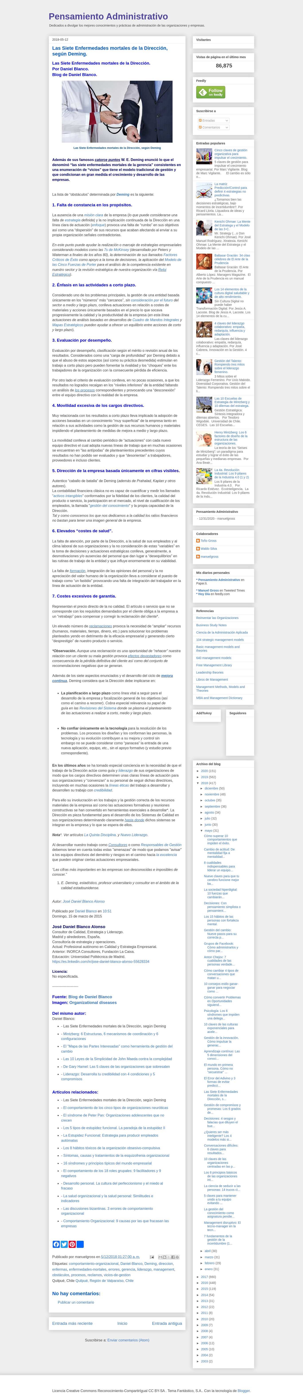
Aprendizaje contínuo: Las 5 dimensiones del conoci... (222, 1055)
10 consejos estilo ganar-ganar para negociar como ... (221, 987)
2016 (205, 1283)
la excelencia (166, 855)
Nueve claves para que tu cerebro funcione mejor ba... (221, 879)
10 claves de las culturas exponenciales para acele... (221, 1028)
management (163, 1269)
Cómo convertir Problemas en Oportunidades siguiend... (222, 1001)
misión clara (93, 215)
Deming (123, 194)
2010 (205, 1319)
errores (114, 1269)
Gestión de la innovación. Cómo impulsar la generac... (221, 1041)
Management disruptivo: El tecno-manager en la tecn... (222, 1226)
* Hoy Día (203, 594)
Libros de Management (212, 679)
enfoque (98, 225)
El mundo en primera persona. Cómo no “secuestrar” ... (218, 1068)
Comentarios (209, 127)
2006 (205, 1343)
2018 (205, 783)
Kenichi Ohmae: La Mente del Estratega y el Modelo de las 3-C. (233, 225)
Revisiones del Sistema (98, 708)
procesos (78, 1275)
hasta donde (134, 820)
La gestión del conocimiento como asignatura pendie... (219, 1212)
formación (77, 571)
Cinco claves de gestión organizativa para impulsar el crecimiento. (231, 153)
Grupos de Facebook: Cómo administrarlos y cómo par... (221, 947)
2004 (205, 1355)
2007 (205, 1337)
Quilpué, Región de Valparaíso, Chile (105, 1281)
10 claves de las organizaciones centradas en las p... (219, 1162)
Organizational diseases (93, 1002)
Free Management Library (214, 665)
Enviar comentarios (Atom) (128, 1340)
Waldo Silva (209, 548)
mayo (209, 830)
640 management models (213, 658)
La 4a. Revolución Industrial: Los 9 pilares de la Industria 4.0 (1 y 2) (232, 473)
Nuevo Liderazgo (133, 835)
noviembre (212, 794)
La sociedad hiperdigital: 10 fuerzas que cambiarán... (220, 893)
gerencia (128, 1269)
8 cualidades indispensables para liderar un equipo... (219, 866)
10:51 (107, 911)
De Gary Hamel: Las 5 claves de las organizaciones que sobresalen (116, 1067)
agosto (210, 812)
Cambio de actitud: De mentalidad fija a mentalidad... (219, 853)
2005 (205, 1349)
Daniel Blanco (86, 911)
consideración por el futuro (152, 300)
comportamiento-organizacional (93, 1264)
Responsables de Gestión (161, 845)
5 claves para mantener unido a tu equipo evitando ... (220, 1199)
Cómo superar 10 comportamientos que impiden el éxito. (220, 839)
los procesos (85, 390)
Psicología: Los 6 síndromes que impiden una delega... (222, 1014)
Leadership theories (209, 672)
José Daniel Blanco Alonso (84, 901)
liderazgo (125, 770)
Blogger (244, 1391)
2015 (205, 1289)
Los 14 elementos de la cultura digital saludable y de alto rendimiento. (232, 293)
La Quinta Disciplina (100, 835)
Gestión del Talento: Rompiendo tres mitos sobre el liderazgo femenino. (230, 366)
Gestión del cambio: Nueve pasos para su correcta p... (220, 933)
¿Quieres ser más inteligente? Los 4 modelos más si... (218, 1135)
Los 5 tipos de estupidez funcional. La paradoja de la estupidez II (114, 1128)
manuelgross (209, 556)
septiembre (213, 806)
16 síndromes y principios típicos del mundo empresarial (107, 1163)
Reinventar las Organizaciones (217, 618)
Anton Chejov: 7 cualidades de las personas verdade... (219, 960)
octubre (210, 800)
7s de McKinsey (116, 250)
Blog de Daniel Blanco (90, 996)
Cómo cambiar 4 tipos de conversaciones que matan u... (221, 974)
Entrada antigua (167, 1323)
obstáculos (60, 1275)
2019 (205, 777)
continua (59, 681)
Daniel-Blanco (131, 1264)
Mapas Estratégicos (68, 325)
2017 (205, 1277)
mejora (167, 676)
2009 (205, 1325)
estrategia (73, 220)
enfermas (59, 1269)
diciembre (212, 788)
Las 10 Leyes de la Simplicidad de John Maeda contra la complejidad (117, 1059)
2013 (205, 1301)
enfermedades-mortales (88, 1269)
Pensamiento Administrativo (108, 16)
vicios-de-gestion (117, 1275)
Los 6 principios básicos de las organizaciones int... (220, 1176)
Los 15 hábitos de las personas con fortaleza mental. (221, 920)
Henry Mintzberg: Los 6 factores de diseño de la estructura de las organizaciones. (231, 438)
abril (208, 1251)
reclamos (94, 1275)
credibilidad (103, 790)
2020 (205, 771)
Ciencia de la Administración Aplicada (222, 632)
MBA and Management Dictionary (219, 698)
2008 (205, 1331)
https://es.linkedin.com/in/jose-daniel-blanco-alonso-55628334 (101, 961)
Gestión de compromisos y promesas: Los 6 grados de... (222, 1108)
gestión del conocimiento (109, 506)
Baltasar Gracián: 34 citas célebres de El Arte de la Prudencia (232, 259)
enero (209, 1269)
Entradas (207, 120)
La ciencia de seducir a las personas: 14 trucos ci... (222, 1187)
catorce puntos (107, 160)
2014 (205, 1295)
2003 (205, 1361)
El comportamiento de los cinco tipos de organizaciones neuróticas (115, 1108)
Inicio (122, 1323)
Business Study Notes (211, 625)
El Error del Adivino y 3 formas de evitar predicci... (219, 1082)
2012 (205, 1307)
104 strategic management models (220, 640)
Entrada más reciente (72, 1323)
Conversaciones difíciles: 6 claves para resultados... (221, 1149)
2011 (205, 1313)
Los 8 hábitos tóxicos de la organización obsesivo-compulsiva (111, 1148)
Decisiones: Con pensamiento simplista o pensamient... (222, 906)
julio (208, 818)
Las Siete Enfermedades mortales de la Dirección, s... (221, 1095)
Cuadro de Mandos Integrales (155, 320)
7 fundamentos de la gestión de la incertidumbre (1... (218, 1239)
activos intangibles (67, 496)
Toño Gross (209, 540)
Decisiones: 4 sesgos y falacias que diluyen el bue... (221, 1122)
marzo (209, 1257)
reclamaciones (100, 626)
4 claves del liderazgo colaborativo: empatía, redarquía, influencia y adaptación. (230, 329)
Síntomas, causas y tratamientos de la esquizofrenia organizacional (116, 1155)
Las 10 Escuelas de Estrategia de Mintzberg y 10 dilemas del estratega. (232, 402)
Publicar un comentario (76, 1302)
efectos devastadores (145, 656)
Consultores (117, 845)
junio (208, 824)
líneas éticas (119, 785)
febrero (210, 1263)
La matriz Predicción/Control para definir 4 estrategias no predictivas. (231, 189)
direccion (166, 1264)
